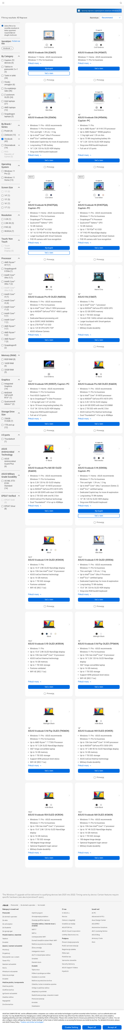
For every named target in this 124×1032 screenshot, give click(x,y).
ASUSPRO (95, 924)
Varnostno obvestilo (69, 960)
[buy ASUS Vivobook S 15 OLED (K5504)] (46, 643)
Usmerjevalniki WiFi (39, 937)
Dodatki (5, 942)
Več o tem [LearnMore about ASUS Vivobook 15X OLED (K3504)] (49, 858)
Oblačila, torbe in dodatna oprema (44, 984)
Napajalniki (6, 1001)
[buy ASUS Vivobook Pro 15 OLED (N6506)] (47, 297)
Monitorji (5, 950)
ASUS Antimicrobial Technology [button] (10, 452)
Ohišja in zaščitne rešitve (40, 988)
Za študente (6, 928)
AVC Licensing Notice (99, 931)
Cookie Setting (71, 1027)
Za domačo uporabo (9, 917)
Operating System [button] (10, 165)
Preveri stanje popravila (70, 942)
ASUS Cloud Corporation (71, 931)
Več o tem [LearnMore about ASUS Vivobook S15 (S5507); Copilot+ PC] (49, 424)
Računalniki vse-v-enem (10, 957)
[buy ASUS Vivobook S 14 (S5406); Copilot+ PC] (99, 469)
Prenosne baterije (38, 999)
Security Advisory (68, 964)
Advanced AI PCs (98, 917)
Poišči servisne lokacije (70, 946)
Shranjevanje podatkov (40, 917)
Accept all (112, 1027)
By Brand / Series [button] (10, 125)
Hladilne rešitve (7, 997)
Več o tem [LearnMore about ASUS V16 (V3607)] (99, 340)
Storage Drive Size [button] (10, 413)
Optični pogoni (37, 913)
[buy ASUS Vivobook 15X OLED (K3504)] (45, 814)
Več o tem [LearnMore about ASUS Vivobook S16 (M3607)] (99, 68)
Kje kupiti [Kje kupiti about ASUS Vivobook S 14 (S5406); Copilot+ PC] (99, 511)
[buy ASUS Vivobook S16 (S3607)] (42, 52)
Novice (64, 917)
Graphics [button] (10, 379)
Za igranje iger (7, 931)
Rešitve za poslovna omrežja (42, 944)
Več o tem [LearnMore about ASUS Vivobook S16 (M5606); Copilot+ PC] (99, 160)
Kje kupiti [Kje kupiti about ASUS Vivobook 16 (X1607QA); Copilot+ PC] (49, 248)
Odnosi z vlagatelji (68, 920)
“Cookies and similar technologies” (32, 1022)
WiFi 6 (34, 933)
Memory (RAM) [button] (10, 355)
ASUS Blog (96, 935)
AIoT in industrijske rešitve (41, 955)
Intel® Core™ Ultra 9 (9, 289)
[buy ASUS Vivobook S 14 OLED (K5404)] (46, 560)
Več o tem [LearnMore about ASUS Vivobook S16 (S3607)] (49, 73)
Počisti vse (16, 41)
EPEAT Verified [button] (10, 496)
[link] (62, 3)
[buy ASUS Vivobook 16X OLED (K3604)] (95, 814)
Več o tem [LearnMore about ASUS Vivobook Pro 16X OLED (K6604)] (99, 424)
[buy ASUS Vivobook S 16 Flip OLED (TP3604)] (98, 643)
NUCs (4, 968)
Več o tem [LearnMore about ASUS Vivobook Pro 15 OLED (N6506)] (49, 340)
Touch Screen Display (9, 248)
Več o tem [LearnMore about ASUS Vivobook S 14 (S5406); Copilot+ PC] (99, 516)
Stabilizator (36, 1006)
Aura (93, 942)
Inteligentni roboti (38, 951)
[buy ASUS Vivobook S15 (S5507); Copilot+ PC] (48, 384)
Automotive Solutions (99, 927)
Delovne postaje (8, 975)
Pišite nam (65, 953)
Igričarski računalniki (9, 993)
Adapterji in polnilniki (39, 992)
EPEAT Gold (9, 501)
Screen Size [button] (10, 187)
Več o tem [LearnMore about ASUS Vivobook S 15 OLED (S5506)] (99, 599)
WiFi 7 (34, 930)
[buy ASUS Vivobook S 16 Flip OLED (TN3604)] (48, 731)
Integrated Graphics (8, 386)
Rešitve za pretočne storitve (42, 981)
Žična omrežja (37, 948)
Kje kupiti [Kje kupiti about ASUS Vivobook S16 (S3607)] (49, 68)
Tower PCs (6, 961)
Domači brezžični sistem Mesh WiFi (44, 940)
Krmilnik (35, 1002)
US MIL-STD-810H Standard (9, 484)
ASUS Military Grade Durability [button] (10, 475)
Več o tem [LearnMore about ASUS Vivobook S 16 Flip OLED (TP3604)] (99, 687)
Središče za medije (68, 924)
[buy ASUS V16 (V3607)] (87, 297)
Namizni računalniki (9, 964)
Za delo (5, 920)
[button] (3, 3)
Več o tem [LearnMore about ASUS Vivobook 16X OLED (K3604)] (99, 858)
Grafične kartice (8, 990)
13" (7, 191)
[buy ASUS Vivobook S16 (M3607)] (92, 52)
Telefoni (5, 939)
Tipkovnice (35, 970)
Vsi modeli (41, 905)
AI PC (94, 913)
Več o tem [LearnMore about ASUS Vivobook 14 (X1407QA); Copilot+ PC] (99, 248)
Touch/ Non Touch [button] (10, 240)
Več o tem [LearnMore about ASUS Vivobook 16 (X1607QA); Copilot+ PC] (49, 253)
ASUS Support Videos (70, 968)
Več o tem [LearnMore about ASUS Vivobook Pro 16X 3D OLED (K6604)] (49, 511)
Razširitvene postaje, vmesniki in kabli (45, 995)
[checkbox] (9, 154)
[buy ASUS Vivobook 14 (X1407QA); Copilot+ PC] (99, 206)
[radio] (46, 44)
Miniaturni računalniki (10, 972)
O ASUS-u (65, 913)
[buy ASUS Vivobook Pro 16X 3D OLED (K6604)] (49, 469)
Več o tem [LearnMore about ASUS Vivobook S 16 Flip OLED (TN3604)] (49, 771)
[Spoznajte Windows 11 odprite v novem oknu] (99, 13)
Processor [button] (10, 258)
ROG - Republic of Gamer (9, 154)
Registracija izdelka (69, 949)
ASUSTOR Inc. (67, 927)
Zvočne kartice (7, 1004)
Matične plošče (7, 986)
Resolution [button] (10, 215)
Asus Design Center (99, 920)
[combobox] (111, 18)
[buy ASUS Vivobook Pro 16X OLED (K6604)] (97, 384)
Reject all (92, 1027)
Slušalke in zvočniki (38, 977)
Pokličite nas (66, 957)
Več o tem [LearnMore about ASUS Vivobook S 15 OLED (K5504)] (49, 687)
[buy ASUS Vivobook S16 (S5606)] (42, 117)
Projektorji (6, 953)
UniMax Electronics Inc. (70, 935)
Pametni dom (36, 962)
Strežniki (35, 959)
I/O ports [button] (10, 435)
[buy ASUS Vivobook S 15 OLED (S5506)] (95, 560)
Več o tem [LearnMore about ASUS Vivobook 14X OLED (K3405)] (99, 771)
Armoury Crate (97, 938)
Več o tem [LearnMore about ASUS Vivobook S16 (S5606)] (49, 160)
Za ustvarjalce (7, 924)
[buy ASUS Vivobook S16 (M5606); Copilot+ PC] (99, 119)
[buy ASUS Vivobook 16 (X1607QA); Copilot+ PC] (49, 206)
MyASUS (65, 971)
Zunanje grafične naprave (41, 920)
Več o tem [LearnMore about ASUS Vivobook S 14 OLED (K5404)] (49, 599)
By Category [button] (10, 56)
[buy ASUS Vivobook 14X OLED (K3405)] (95, 731)
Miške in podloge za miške (41, 973)
